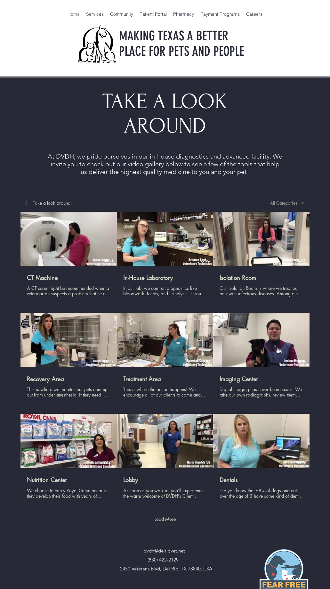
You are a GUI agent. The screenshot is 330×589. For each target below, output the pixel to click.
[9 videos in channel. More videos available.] (165, 355)
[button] (49, 203)
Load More (165, 519)
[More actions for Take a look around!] (49, 203)
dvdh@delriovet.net (164, 551)
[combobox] (287, 203)
